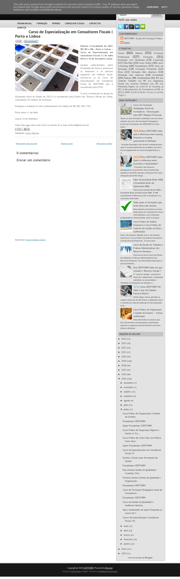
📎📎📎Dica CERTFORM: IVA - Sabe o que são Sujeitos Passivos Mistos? (147, 290)
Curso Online (145, 63)
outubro (128, 391)
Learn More (152, 7)
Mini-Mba (128, 63)
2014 (124, 549)
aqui (28, 125)
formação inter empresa (143, 72)
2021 (124, 352)
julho (126, 404)
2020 (124, 356)
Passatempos (141, 66)
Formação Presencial (146, 69)
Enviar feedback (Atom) (36, 240)
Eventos (21, 27)
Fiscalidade (158, 75)
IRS (157, 78)
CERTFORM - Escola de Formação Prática (143, 38)
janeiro (127, 543)
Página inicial (67, 143)
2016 (124, 374)
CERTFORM (88, 568)
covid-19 (143, 86)
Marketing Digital (126, 86)
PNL (159, 89)
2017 (124, 369)
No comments (31, 41)
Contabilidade (143, 78)
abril (126, 530)
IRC (144, 80)
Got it (164, 7)
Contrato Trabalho (127, 80)
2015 (124, 378)
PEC (120, 89)
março (127, 534)
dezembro (129, 382)
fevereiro (128, 539)
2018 (124, 365)
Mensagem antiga (104, 143)
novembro (129, 387)
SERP (127, 92)
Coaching (156, 86)
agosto (127, 400)
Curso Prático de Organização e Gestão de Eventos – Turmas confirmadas (148, 313)
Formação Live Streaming (131, 60)
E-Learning (158, 60)
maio (126, 526)
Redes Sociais (146, 92)
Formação (42, 23)
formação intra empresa (131, 75)
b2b (135, 92)
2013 (124, 553)
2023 (124, 343)
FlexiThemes (76, 571)
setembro (129, 396)
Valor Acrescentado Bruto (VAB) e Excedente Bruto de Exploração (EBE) (148, 183)
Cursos (28, 133)
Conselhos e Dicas (74, 23)
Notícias (35, 133)
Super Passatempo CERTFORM (137, 425)
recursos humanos (139, 83)
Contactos (95, 23)
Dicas (120, 72)
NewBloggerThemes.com (108, 571)
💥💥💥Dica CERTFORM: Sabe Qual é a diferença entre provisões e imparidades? (147, 160)
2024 (124, 338)
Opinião (56, 23)
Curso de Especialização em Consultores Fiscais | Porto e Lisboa (64, 34)
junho (126, 409)
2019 (124, 361)
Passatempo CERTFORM (134, 421)
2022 (124, 347)
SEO (120, 92)
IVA (156, 83)
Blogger (149, 557)
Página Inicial (24, 23)
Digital (127, 42)
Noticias (127, 78)
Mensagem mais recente (26, 143)
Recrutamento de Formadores (139, 89)
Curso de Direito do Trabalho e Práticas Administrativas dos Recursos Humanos (148, 248)
